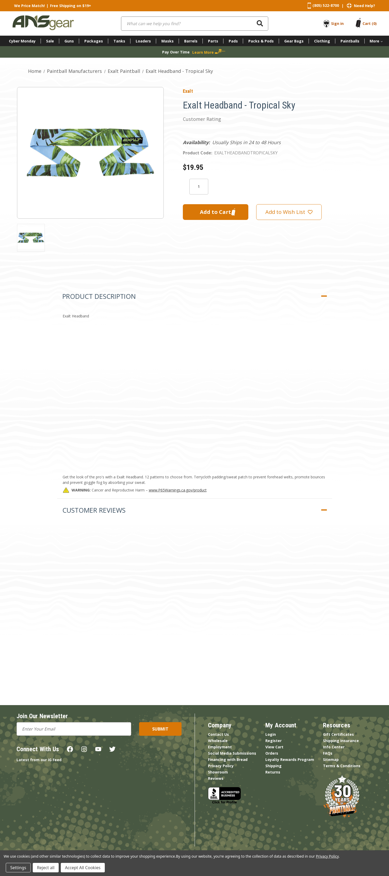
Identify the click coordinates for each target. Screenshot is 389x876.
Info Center (333, 746)
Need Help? (364, 5)
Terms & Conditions (341, 765)
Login (270, 734)
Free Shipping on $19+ (70, 5)
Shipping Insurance (341, 740)
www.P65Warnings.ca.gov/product (178, 490)
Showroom (218, 772)
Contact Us (218, 734)
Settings (18, 867)
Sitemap (331, 759)
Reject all (45, 867)
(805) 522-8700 (326, 5)
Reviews (215, 778)
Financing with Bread (228, 759)
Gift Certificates (338, 734)
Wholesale (218, 740)
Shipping (273, 765)
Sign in (337, 23)
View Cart (274, 746)
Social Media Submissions (232, 753)
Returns (272, 772)
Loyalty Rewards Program (289, 759)
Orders (271, 753)
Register (273, 740)
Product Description (99, 296)
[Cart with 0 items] (370, 23)
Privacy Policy (221, 765)
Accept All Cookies (83, 867)
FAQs (327, 753)
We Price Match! (29, 5)
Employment (220, 746)
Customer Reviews (93, 510)
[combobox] (194, 24)
